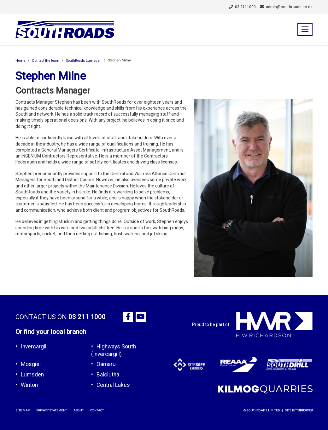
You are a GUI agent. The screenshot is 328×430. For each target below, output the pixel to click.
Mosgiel (31, 364)
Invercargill (34, 346)
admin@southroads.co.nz (286, 7)
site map (22, 410)
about (78, 410)
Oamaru (106, 364)
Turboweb (304, 410)
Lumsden (32, 374)
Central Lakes (113, 385)
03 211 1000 (87, 317)
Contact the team (45, 61)
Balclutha (108, 374)
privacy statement (51, 410)
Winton (29, 385)
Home (20, 61)
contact (97, 410)
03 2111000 (242, 7)
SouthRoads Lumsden (84, 61)
